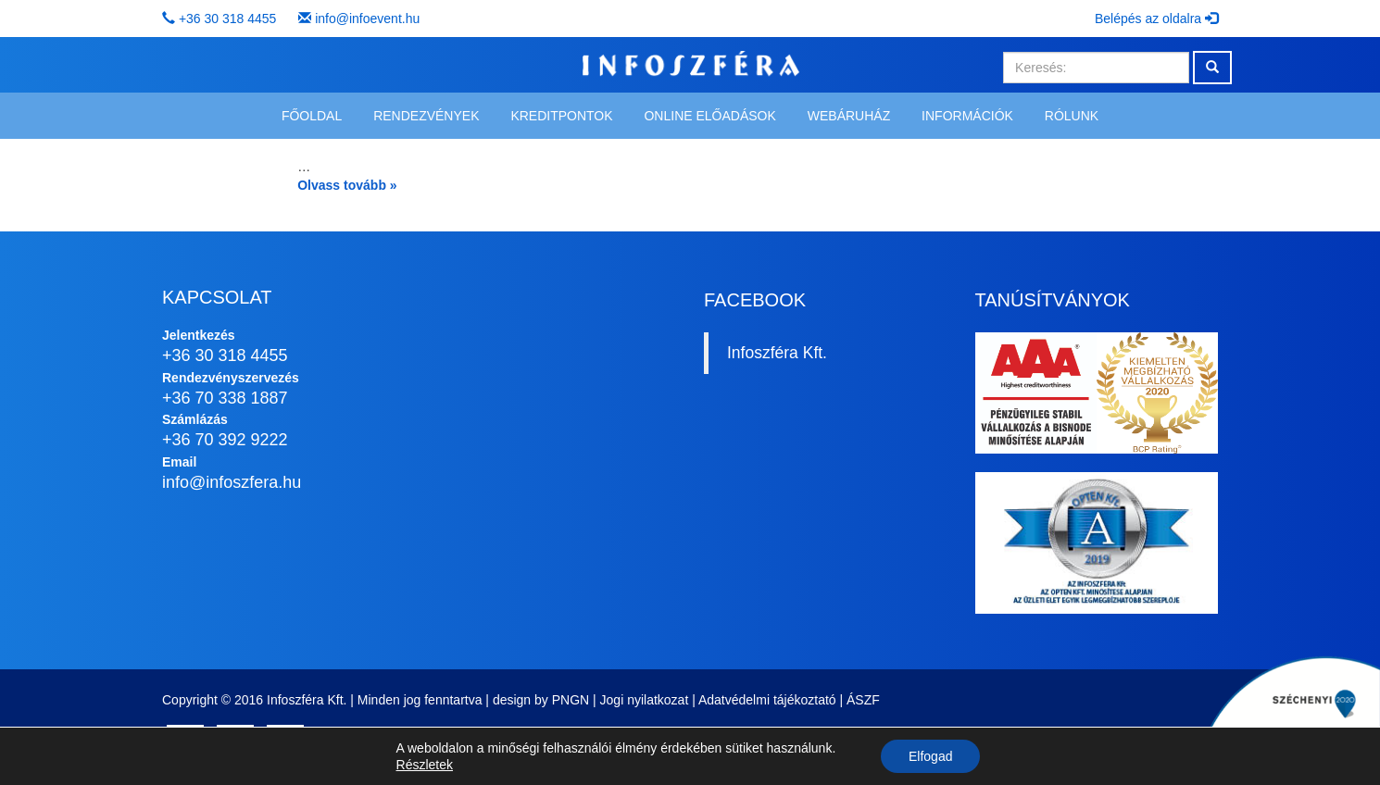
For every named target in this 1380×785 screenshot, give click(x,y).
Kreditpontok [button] (561, 115)
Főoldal (312, 115)
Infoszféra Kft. (777, 352)
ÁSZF (863, 699)
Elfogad (930, 756)
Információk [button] (967, 115)
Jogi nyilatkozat (644, 699)
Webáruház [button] (849, 115)
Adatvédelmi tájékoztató (767, 699)
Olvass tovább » (346, 185)
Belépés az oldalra (1156, 18)
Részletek (424, 764)
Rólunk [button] (1071, 115)
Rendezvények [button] (426, 115)
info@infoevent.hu (367, 18)
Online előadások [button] (709, 115)
